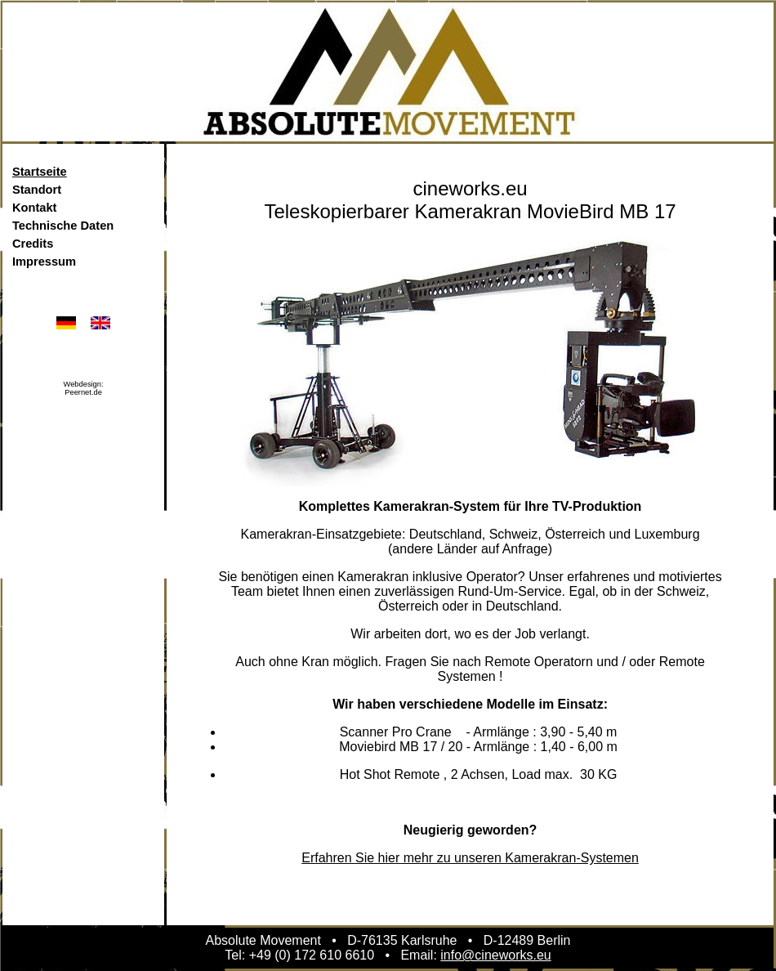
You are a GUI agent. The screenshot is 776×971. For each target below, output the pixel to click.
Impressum (44, 261)
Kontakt (34, 207)
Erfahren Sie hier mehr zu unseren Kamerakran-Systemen (470, 858)
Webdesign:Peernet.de (84, 388)
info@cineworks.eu (495, 955)
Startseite (39, 171)
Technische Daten (63, 225)
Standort (36, 189)
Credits (33, 243)
